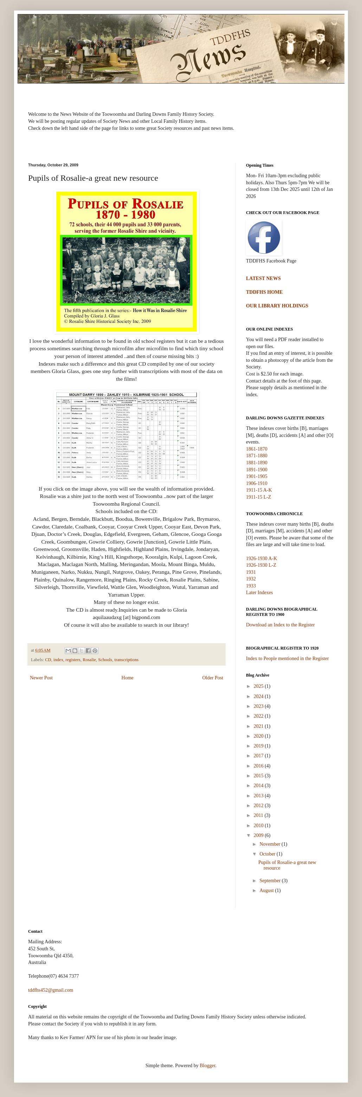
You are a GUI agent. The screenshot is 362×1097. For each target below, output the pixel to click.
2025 (259, 686)
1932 (251, 578)
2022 (259, 716)
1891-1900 (256, 469)
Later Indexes (259, 592)
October (268, 854)
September (270, 880)
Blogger (207, 1065)
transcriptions (127, 659)
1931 (251, 572)
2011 (259, 815)
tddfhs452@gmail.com (50, 990)
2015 (259, 775)
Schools (105, 659)
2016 (259, 766)
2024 (259, 696)
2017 (259, 755)
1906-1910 (256, 483)
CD (48, 659)
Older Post (213, 677)
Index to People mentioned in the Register (287, 658)
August (267, 890)
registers (72, 659)
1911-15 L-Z (258, 497)
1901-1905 (256, 476)
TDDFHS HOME (264, 292)
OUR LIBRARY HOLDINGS (277, 305)
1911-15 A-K (259, 490)
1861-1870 (256, 449)
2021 (259, 726)
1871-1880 (256, 455)
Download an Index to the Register (280, 624)
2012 (259, 805)
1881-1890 (256, 462)
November (270, 844)
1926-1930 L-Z (261, 565)
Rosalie (89, 659)
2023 (259, 706)
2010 (259, 825)
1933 (251, 586)
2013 (259, 795)
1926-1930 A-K (261, 558)
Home (128, 677)
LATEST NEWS (263, 278)
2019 (259, 746)
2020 (259, 736)
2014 (259, 785)
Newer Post (41, 677)
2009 (259, 835)
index (58, 659)
